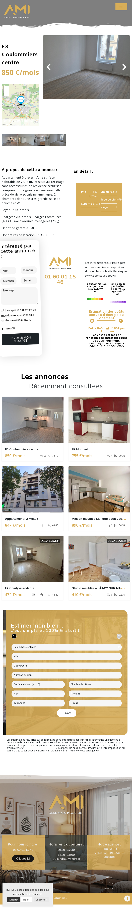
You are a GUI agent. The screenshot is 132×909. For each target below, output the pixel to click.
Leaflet (7, 121)
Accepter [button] (13, 900)
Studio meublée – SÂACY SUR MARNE (99, 588)
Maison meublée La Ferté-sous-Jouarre (100, 518)
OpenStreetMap (25, 121)
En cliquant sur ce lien (41, 747)
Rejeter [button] (26, 900)
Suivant (66, 713)
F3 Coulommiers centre (21, 449)
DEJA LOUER (50, 540)
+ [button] (6, 88)
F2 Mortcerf (80, 449)
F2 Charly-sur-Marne (19, 588)
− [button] (6, 93)
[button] (121, 6)
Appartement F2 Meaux (21, 518)
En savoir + (41, 900)
